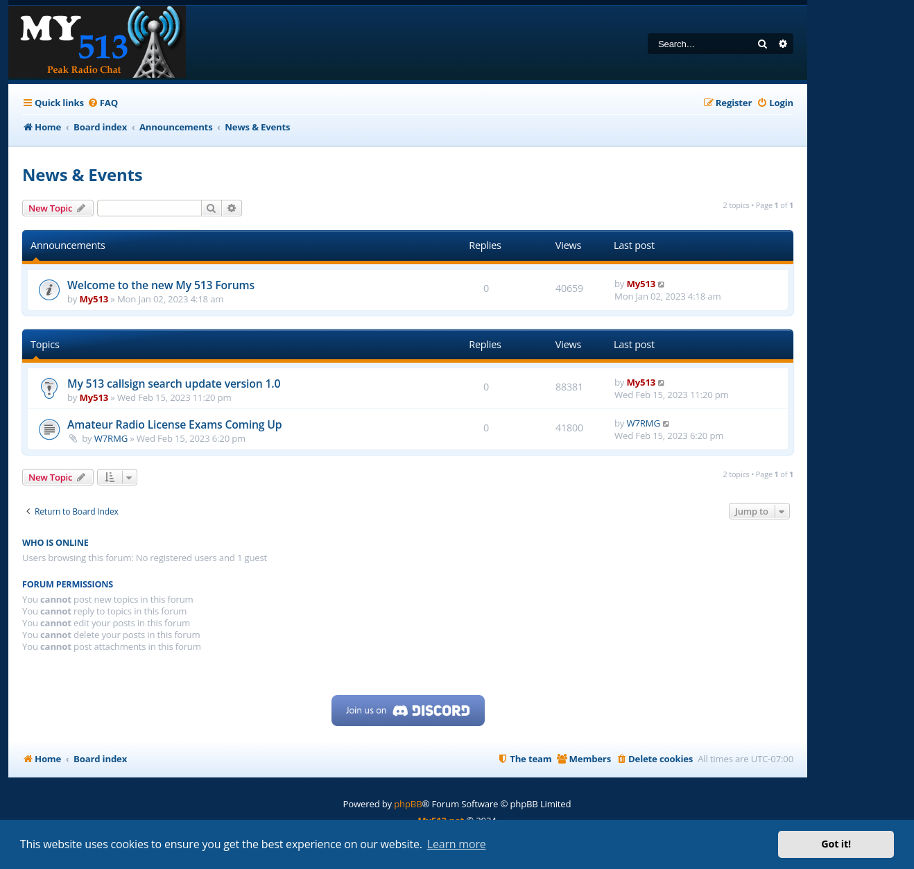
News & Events (82, 174)
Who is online (55, 543)
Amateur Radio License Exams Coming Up (174, 424)
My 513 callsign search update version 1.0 (173, 383)
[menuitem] (102, 103)
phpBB (408, 804)
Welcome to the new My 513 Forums (161, 285)
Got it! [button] (836, 843)
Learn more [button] (456, 844)
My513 (94, 299)
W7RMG (111, 438)
